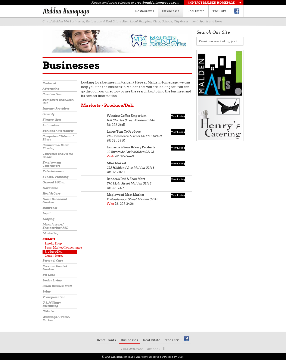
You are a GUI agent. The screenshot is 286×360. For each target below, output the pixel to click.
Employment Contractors (52, 164)
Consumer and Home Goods (58, 155)
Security (49, 114)
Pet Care (49, 275)
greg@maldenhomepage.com (156, 2)
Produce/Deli (53, 251)
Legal (46, 213)
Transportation (54, 297)
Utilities (48, 311)
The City (219, 11)
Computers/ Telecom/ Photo (58, 138)
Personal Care (53, 260)
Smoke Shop (53, 243)
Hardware (50, 188)
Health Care (51, 193)
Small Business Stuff (57, 286)
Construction (52, 94)
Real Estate (196, 11)
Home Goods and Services (55, 201)
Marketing (50, 233)
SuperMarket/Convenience (61, 247)
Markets (49, 238)
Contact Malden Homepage (211, 2)
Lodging (48, 219)
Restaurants (144, 11)
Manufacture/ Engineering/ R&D (55, 226)
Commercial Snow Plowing (56, 146)
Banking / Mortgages (58, 130)
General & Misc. (54, 182)
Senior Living (52, 280)
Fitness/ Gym (52, 119)
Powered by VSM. (173, 356)
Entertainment (54, 171)
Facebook (152, 349)
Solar (46, 291)
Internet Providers (56, 108)
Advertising (51, 88)
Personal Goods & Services (55, 268)
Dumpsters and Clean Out (58, 101)
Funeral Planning (55, 177)
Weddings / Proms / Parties (56, 318)
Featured (49, 83)
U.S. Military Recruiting (52, 304)
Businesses (170, 11)
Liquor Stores (54, 255)
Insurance (50, 207)
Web (110, 156)
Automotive (51, 125)
